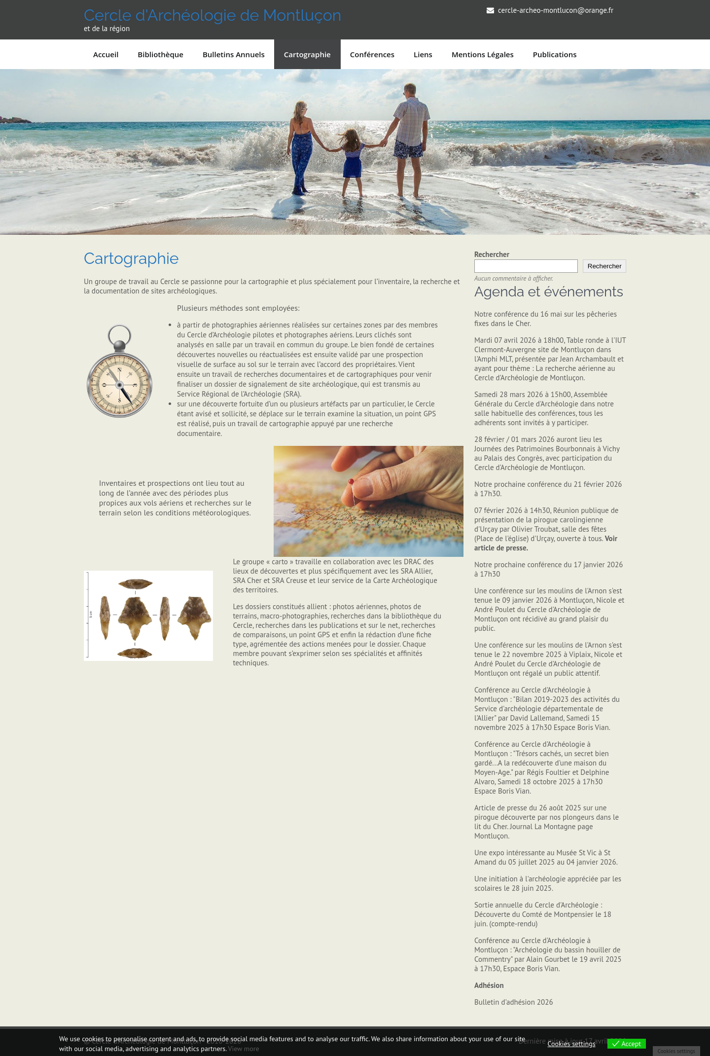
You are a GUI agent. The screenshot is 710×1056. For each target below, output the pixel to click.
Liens (423, 54)
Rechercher (491, 254)
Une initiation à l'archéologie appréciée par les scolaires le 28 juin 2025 (547, 883)
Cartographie (307, 54)
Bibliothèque (160, 54)
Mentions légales (483, 54)
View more (243, 1048)
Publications (555, 54)
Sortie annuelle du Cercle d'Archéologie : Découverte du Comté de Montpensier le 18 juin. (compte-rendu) (542, 914)
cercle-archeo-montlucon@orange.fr (555, 10)
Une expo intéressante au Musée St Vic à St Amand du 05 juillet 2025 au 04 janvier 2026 (545, 857)
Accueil (105, 54)
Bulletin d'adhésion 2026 (513, 1002)
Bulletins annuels (234, 54)
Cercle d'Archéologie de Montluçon (212, 15)
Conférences (372, 54)
